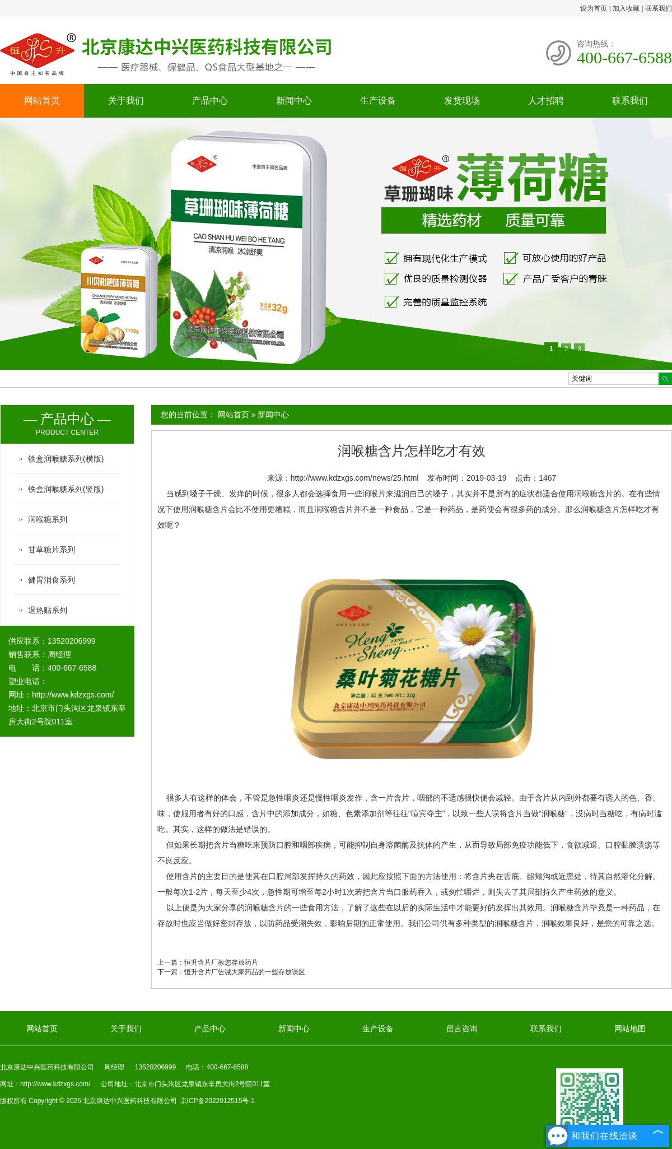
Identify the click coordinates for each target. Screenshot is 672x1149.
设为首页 (593, 8)
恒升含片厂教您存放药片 (221, 962)
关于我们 (126, 100)
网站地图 (630, 1028)
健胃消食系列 (51, 579)
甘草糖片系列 (51, 549)
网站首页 (42, 100)
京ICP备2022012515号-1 (217, 1101)
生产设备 (378, 100)
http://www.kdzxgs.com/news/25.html (355, 477)
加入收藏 (626, 8)
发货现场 (462, 100)
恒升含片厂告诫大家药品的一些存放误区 (244, 972)
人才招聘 (546, 100)
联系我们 (658, 8)
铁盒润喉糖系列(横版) (66, 458)
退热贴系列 (47, 610)
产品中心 (210, 100)
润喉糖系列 (47, 519)
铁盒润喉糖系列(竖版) (66, 489)
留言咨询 (462, 1028)
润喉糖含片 (600, 509)
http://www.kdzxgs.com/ (73, 694)
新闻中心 (294, 100)
